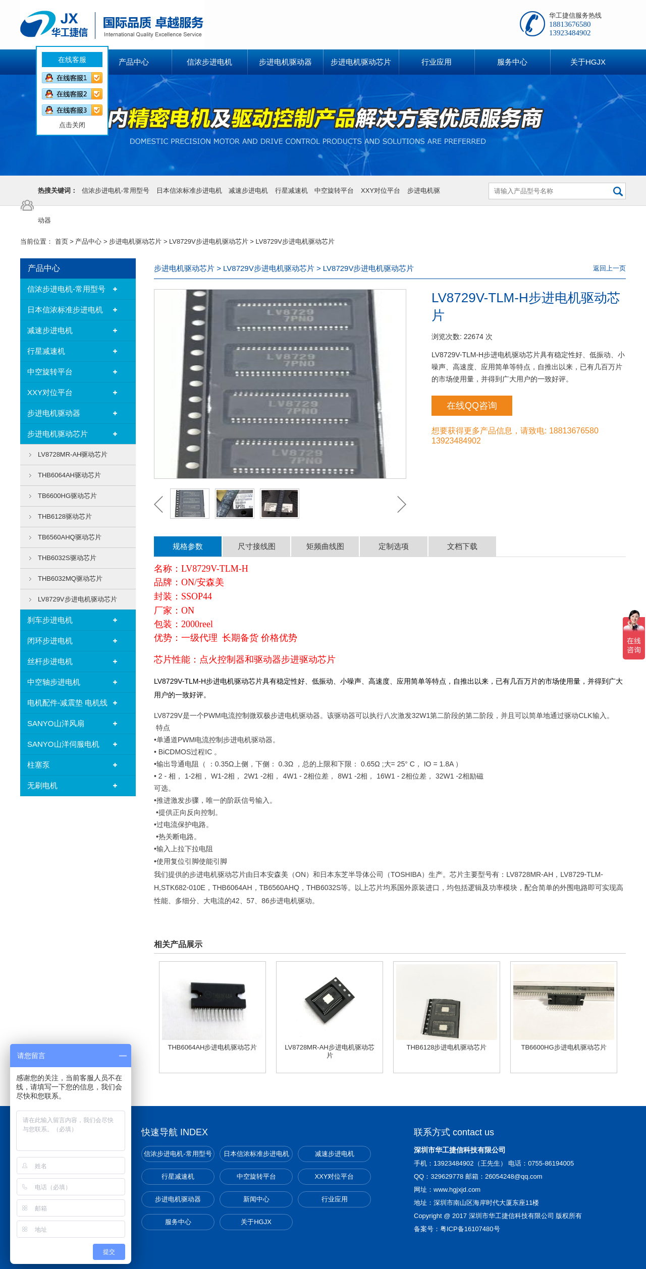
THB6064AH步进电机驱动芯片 (212, 1047)
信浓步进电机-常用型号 (115, 190)
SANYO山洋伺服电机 (63, 744)
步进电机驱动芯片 (135, 241)
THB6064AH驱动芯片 (69, 475)
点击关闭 (65, 118)
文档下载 (462, 546)
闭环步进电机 (50, 640)
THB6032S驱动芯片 (67, 558)
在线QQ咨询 (472, 406)
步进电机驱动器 (53, 413)
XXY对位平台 (380, 190)
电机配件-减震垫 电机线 (67, 702)
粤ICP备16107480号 (470, 1229)
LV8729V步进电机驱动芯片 (208, 241)
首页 (61, 241)
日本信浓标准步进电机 (189, 190)
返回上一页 (609, 268)
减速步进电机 (248, 190)
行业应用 (334, 1199)
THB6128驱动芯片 (65, 516)
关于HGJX (256, 1222)
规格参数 (188, 546)
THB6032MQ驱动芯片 (70, 578)
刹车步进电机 (50, 620)
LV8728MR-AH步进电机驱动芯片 (329, 1051)
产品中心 (88, 241)
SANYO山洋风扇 (55, 723)
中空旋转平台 (334, 190)
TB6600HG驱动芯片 (67, 496)
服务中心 (178, 1222)
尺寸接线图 (257, 546)
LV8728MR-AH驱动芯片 (72, 454)
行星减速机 (291, 190)
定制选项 (394, 546)
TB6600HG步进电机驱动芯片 (563, 1047)
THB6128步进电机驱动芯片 (447, 1047)
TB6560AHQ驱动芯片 (69, 537)
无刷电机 (42, 785)
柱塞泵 (38, 764)
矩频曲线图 (325, 546)
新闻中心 (256, 1199)
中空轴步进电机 (53, 682)
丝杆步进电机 (50, 661)
